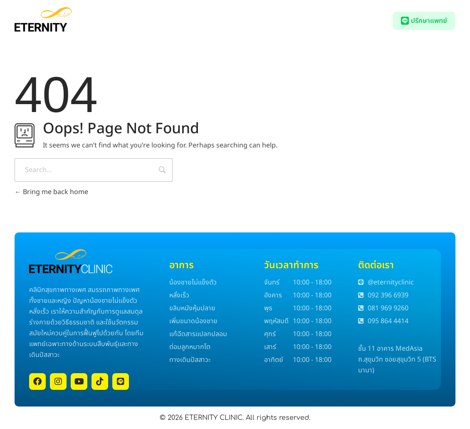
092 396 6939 (364, 21)
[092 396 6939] (336, 21)
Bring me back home (51, 192)
